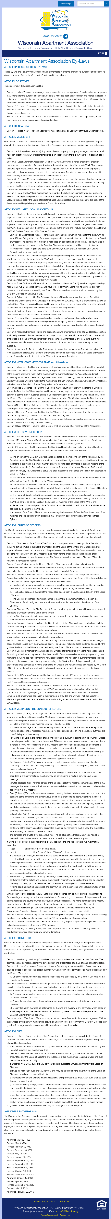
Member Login (66, 4)
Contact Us (64, 1202)
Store (53, 1202)
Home (36, 1202)
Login (45, 1202)
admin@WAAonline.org (67, 1211)
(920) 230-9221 (53, 36)
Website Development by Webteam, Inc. (55, 1215)
